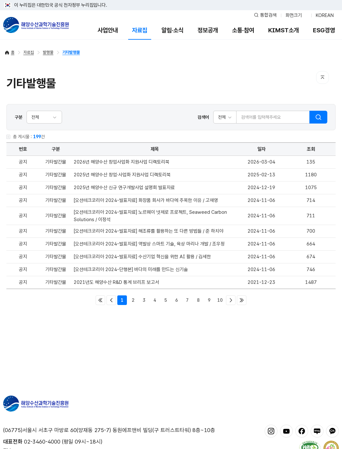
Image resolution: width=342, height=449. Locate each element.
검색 (318, 117)
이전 (111, 300)
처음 (100, 300)
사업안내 (107, 30)
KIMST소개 (283, 30)
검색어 (203, 117)
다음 (231, 300)
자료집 (139, 30)
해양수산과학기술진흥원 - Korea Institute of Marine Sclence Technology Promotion (36, 25)
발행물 (48, 52)
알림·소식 (172, 30)
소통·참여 (243, 30)
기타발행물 (71, 52)
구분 (18, 117)
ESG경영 (324, 30)
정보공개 (208, 30)
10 (219, 300)
